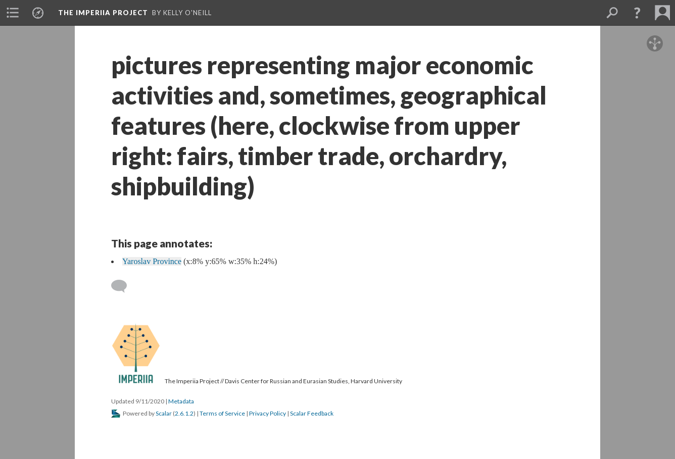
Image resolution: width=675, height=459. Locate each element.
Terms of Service (222, 413)
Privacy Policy (267, 413)
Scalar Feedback (311, 413)
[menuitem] (12, 12)
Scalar (164, 413)
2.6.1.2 (184, 413)
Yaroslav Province (151, 261)
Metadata (181, 401)
